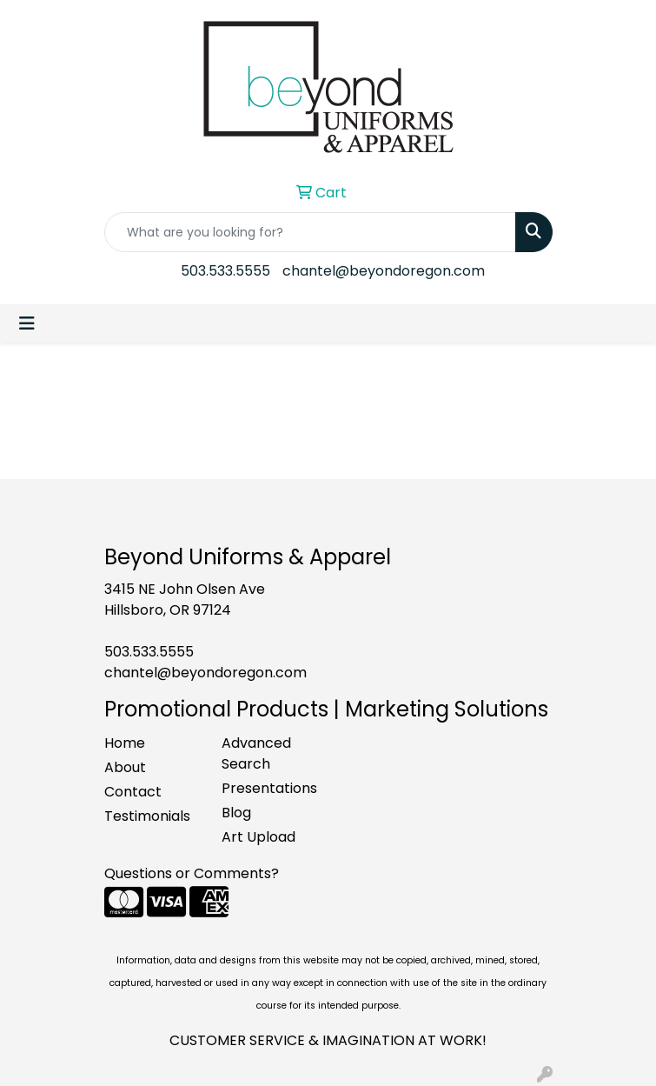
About (125, 767)
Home (124, 743)
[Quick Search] (310, 232)
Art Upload (258, 837)
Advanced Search (256, 753)
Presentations (269, 788)
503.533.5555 (225, 271)
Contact (133, 792)
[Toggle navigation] (27, 323)
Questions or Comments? (191, 873)
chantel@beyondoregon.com (383, 271)
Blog (236, 813)
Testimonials (147, 816)
